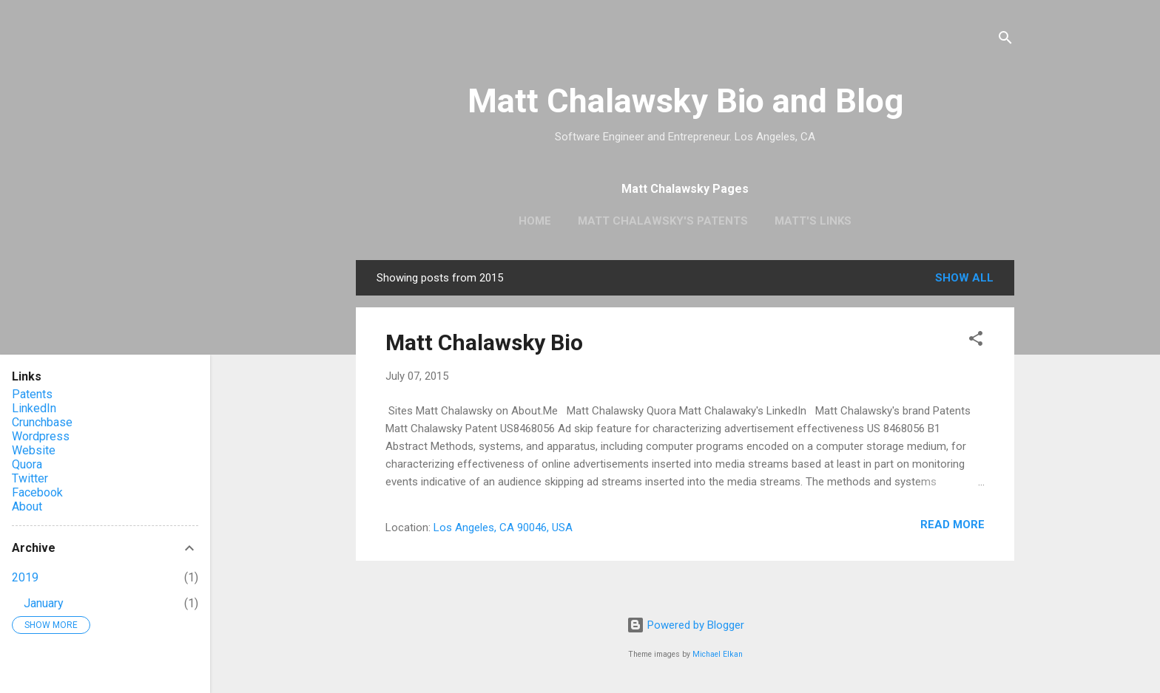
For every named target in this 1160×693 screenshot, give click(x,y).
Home (535, 221)
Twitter (30, 478)
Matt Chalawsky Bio (484, 342)
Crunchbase (42, 422)
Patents (32, 394)
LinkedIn (34, 408)
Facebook (37, 492)
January (44, 603)
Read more (952, 524)
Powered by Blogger (685, 625)
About (27, 506)
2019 (25, 577)
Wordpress (41, 436)
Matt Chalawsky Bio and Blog (685, 100)
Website (33, 450)
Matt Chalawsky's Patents (663, 221)
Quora (27, 464)
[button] (976, 341)
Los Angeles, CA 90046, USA (503, 527)
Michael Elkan (717, 654)
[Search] (1005, 40)
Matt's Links (813, 221)
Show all (964, 277)
